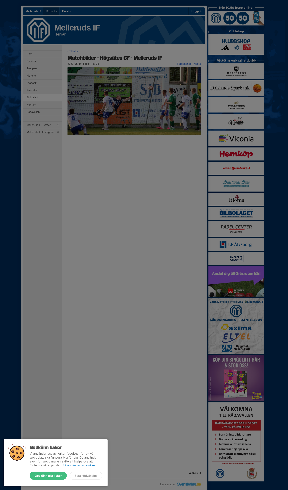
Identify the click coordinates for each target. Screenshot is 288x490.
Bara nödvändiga (86, 476)
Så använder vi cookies (78, 465)
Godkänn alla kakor (48, 476)
